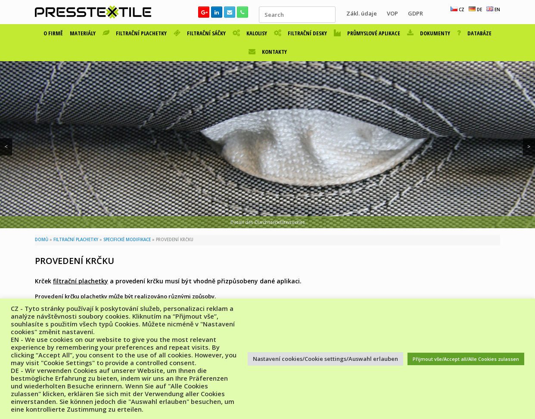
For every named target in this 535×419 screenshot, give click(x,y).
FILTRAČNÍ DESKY (300, 33)
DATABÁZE (474, 33)
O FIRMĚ (53, 33)
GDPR (415, 13)
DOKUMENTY (428, 33)
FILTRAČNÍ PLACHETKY (135, 33)
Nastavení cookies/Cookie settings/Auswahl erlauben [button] (325, 359)
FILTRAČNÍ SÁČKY (200, 33)
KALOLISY (250, 33)
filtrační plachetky (80, 281)
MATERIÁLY (83, 33)
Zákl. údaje (361, 13)
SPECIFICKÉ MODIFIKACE (127, 239)
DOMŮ (41, 239)
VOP (392, 13)
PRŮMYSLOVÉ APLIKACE (367, 33)
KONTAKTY (268, 52)
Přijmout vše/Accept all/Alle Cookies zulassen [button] (466, 359)
